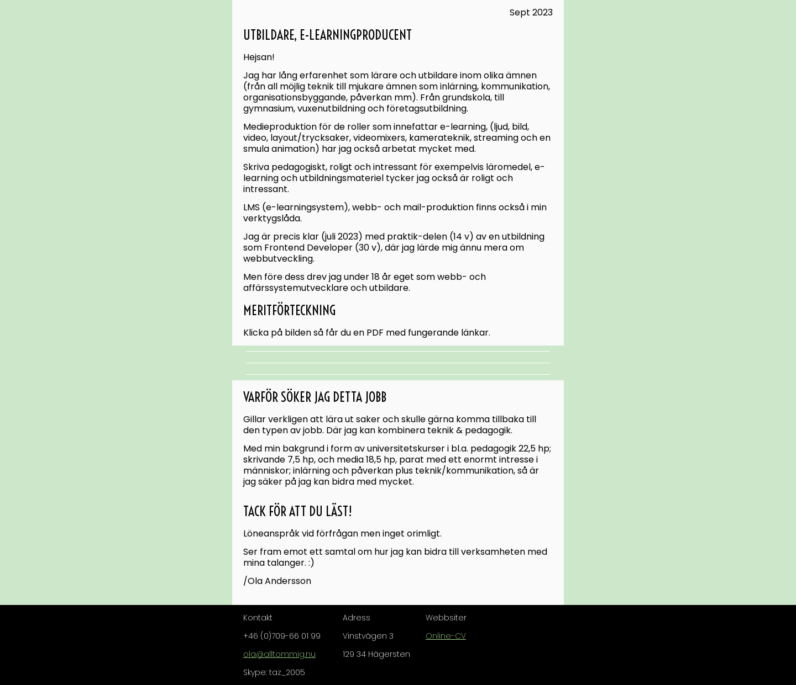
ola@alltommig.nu (279, 654)
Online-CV (446, 635)
